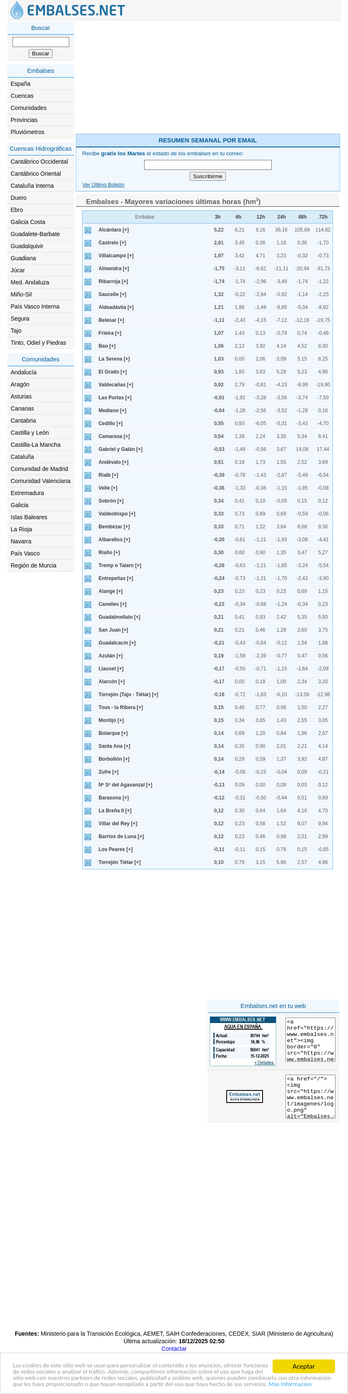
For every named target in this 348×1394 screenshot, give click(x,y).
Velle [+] (108, 488)
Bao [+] (107, 346)
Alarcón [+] (112, 682)
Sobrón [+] (111, 501)
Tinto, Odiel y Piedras (38, 342)
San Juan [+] (113, 630)
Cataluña (22, 456)
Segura (20, 318)
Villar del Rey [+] (118, 823)
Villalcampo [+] (116, 256)
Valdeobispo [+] (117, 514)
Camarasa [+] (114, 436)
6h (239, 217)
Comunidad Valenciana (41, 481)
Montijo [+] (111, 720)
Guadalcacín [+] (117, 643)
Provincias (24, 120)
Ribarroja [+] (113, 281)
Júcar (18, 270)
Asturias (21, 396)
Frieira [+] (110, 333)
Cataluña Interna (32, 185)
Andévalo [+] (114, 462)
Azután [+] (111, 656)
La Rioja (21, 529)
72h (323, 217)
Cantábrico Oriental (36, 173)
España (20, 83)
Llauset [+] (111, 669)
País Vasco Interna (35, 306)
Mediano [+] (112, 410)
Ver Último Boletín (104, 185)
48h (302, 217)
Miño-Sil (21, 294)
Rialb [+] (108, 475)
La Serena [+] (114, 359)
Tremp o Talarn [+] (120, 565)
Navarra (21, 541)
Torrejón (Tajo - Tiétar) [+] (128, 694)
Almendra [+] (114, 268)
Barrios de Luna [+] (121, 836)
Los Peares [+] (116, 849)
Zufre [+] (109, 772)
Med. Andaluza (30, 282)
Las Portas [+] (115, 398)
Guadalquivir (27, 246)
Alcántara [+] (114, 230)
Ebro (17, 210)
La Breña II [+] (115, 811)
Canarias (22, 408)
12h (261, 217)
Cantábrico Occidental (39, 161)
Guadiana (23, 258)
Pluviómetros (28, 132)
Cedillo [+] (111, 423)
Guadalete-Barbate (35, 234)
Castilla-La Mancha (36, 444)
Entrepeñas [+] (116, 578)
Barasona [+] (114, 798)
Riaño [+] (109, 552)
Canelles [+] (113, 604)
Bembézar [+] (114, 527)
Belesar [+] (111, 320)
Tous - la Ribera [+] (121, 707)
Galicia (20, 505)
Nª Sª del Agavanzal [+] (126, 785)
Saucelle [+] (112, 294)
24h (282, 217)
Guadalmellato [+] (119, 617)
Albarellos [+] (114, 540)
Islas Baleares (29, 517)
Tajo (16, 330)
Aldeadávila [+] (116, 307)
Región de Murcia (34, 565)
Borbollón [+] (114, 759)
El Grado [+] (113, 372)
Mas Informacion (172, 1384)
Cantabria (23, 420)
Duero (19, 197)
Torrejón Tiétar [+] (120, 862)
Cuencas (22, 95)
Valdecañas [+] (116, 385)
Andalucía (24, 372)
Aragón (20, 384)
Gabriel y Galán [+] (121, 449)
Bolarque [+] (113, 733)
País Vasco (25, 553)
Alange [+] (111, 591)
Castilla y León (30, 432)
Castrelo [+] (112, 243)
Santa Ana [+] (114, 746)
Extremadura (27, 493)
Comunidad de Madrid (39, 468)
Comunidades (29, 108)
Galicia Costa (28, 222)
